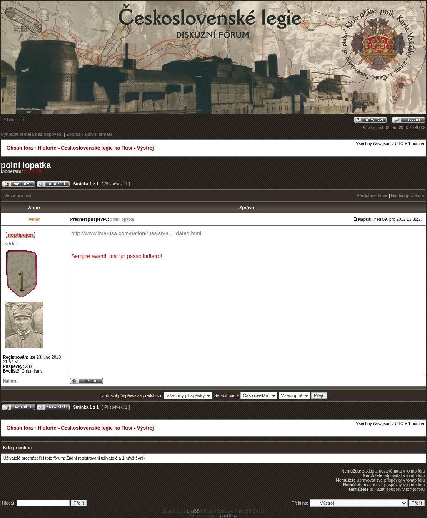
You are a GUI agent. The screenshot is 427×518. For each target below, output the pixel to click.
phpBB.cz (229, 515)
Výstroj (145, 148)
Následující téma (407, 195)
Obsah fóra (20, 148)
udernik (34, 171)
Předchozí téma (372, 195)
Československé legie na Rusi (96, 148)
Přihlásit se (13, 119)
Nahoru (10, 381)
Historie (46, 148)
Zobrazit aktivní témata (89, 134)
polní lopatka (26, 165)
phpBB (193, 511)
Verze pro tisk (18, 195)
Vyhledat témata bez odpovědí (31, 134)
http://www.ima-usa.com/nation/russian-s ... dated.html (136, 233)
